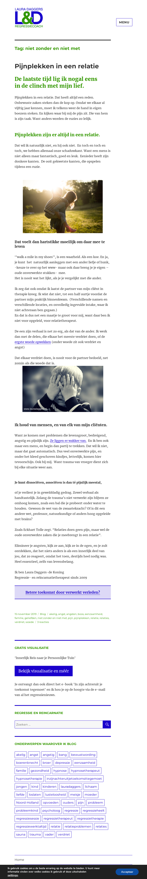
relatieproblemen (78, 826)
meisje (75, 794)
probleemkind (27, 810)
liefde (20, 794)
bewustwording (83, 755)
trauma (35, 834)
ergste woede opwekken (33, 342)
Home (19, 860)
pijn (70, 617)
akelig (53, 613)
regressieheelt (94, 810)
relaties (104, 617)
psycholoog (51, 810)
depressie (62, 763)
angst (61, 613)
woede (29, 621)
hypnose (60, 770)
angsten (71, 613)
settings (13, 875)
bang (63, 755)
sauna (20, 834)
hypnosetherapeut (85, 770)
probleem (95, 802)
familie (19, 617)
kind (34, 786)
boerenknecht (27, 763)
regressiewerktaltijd (31, 826)
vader (49, 834)
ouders (68, 802)
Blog (43, 613)
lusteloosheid (55, 794)
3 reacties (43, 621)
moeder (91, 794)
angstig (48, 755)
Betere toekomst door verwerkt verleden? (62, 592)
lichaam (91, 786)
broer (47, 763)
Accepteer (127, 872)
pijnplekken (81, 617)
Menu (124, 22)
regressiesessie (27, 818)
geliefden (31, 617)
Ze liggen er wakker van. (68, 441)
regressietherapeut (58, 818)
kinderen (49, 786)
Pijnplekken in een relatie (57, 66)
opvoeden (51, 802)
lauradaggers (71, 786)
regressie (71, 810)
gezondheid (40, 770)
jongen (21, 786)
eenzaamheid (93, 613)
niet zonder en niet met (52, 617)
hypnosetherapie (29, 778)
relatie (95, 617)
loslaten (35, 794)
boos (81, 613)
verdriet (19, 621)
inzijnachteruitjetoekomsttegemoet (74, 778)
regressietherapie (90, 818)
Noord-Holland (27, 802)
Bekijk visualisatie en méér (43, 671)
